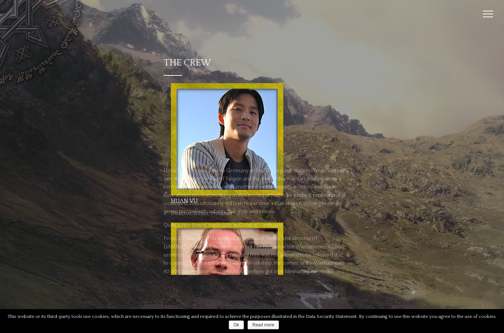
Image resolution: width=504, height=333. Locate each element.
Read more (263, 324)
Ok (236, 324)
